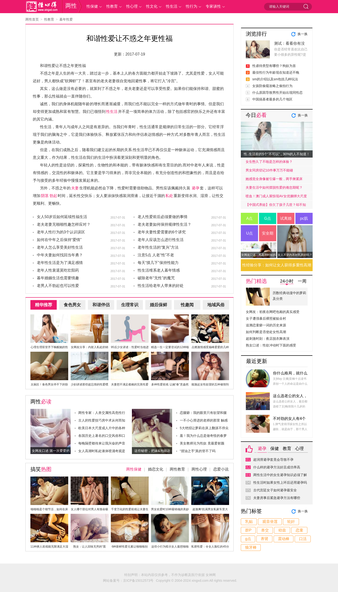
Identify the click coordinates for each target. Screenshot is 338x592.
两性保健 (133, 469)
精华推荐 (43, 304)
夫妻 (75, 188)
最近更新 (256, 361)
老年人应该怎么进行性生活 (161, 240)
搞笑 (40, 469)
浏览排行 (256, 34)
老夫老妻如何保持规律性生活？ (164, 224)
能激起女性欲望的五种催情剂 (210, 384)
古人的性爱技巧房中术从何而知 (101, 420)
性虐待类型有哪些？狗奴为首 (274, 66)
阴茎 (45, 196)
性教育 (112, 6)
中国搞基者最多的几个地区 (272, 99)
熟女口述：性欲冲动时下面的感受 (271, 345)
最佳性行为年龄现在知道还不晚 (275, 72)
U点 (249, 233)
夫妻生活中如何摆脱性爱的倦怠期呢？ (274, 187)
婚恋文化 (155, 469)
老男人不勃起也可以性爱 (58, 286)
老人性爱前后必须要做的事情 (162, 217)
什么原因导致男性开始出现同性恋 (277, 92)
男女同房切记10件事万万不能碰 (269, 170)
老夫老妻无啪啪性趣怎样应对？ (63, 224)
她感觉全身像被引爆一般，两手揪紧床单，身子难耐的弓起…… (274, 180)
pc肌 (304, 218)
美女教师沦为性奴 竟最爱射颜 (202, 443)
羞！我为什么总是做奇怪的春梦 (203, 436)
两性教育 (177, 469)
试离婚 (286, 218)
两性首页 (32, 19)
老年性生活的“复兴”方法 (158, 247)
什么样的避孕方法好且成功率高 (276, 467)
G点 (267, 218)
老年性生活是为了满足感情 (60, 263)
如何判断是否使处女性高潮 (266, 332)
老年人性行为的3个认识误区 (61, 232)
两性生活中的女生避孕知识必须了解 (280, 475)
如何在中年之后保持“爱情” (59, 240)
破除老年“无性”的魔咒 (156, 278)
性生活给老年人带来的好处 (161, 286)
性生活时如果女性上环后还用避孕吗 (280, 482)
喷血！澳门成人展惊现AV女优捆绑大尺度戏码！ (276, 197)
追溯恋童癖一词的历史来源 (266, 325)
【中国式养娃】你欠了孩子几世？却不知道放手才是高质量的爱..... (276, 206)
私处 (169, 196)
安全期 (267, 233)
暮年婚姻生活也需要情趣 (58, 278)
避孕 (195, 188)
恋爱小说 (221, 469)
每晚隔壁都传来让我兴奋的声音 (101, 443)
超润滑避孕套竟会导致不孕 (273, 459)
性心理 (132, 6)
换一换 (303, 34)
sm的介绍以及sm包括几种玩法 (275, 79)
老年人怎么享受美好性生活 (60, 247)
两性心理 (199, 469)
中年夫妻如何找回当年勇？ (60, 255)
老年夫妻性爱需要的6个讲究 (162, 232)
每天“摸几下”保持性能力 (158, 263)
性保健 (92, 6)
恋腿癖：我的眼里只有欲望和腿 (203, 413)
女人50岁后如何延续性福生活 (62, 217)
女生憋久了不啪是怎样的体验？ (269, 162)
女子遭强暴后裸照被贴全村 (266, 318)
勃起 (53, 196)
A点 (249, 218)
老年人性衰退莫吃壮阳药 (58, 270)
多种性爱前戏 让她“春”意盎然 (169, 384)
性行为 (191, 6)
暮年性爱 (66, 19)
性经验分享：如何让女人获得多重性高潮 (276, 265)
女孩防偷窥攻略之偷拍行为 (272, 86)
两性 (71, 5)
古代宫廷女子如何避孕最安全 (275, 490)
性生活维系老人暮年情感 (159, 270)
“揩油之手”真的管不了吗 (197, 451)
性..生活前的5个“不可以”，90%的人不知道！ (277, 154)
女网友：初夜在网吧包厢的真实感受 (272, 312)
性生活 (171, 6)
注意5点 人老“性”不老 (156, 255)
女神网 (211, 575)
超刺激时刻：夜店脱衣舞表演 (267, 338)
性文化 (152, 6)
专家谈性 (213, 6)
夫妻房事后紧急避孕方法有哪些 (276, 498)
